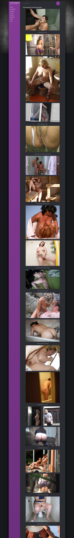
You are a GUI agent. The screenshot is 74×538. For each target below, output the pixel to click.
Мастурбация (12, 9)
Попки (11, 21)
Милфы (11, 7)
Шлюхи (11, 19)
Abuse (58, 3)
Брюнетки (12, 15)
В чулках (11, 13)
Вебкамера (12, 17)
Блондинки (12, 11)
